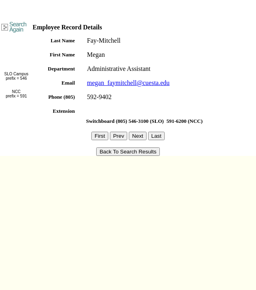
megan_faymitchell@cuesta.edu (128, 82)
